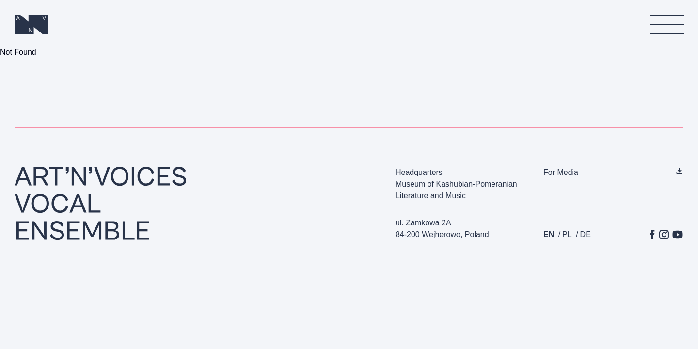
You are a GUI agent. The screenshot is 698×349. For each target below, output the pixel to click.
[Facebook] (652, 234)
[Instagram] (664, 234)
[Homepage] (31, 24)
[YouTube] (677, 234)
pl (567, 234)
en (548, 234)
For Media (560, 172)
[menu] (666, 24)
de (585, 234)
